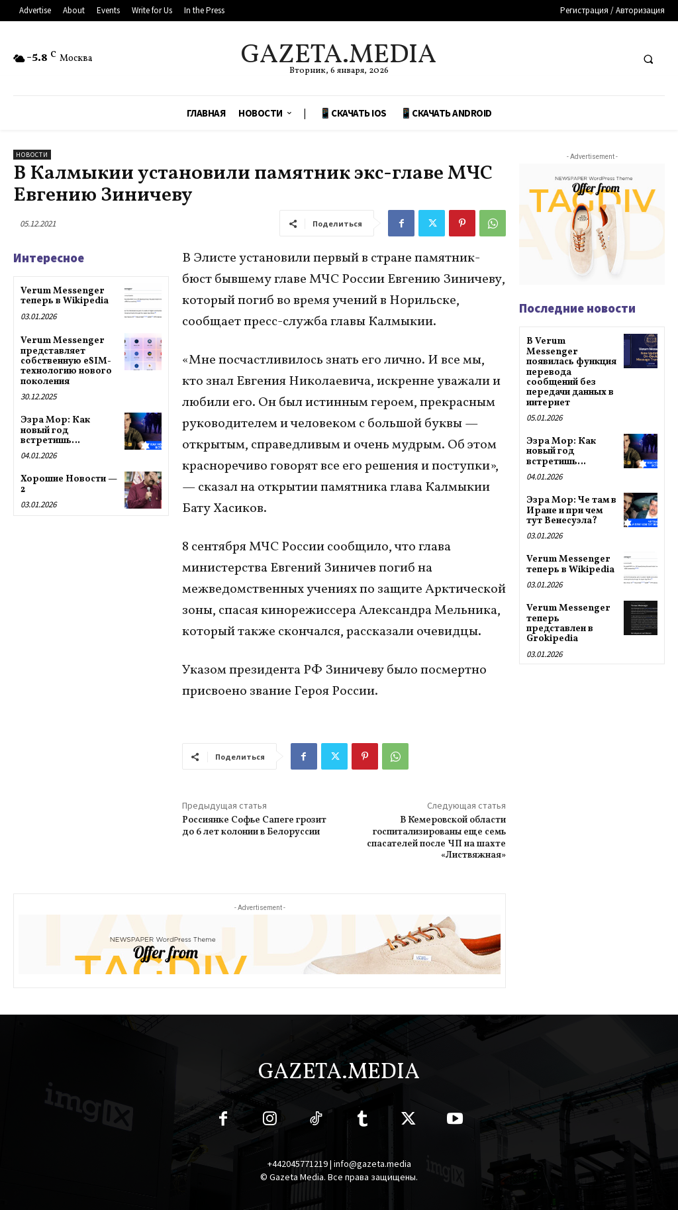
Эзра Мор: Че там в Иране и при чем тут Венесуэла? (571, 510)
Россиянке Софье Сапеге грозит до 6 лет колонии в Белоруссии (254, 826)
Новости (32, 155)
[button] (648, 59)
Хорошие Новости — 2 (69, 484)
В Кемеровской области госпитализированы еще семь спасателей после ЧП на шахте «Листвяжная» (436, 838)
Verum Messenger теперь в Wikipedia (66, 296)
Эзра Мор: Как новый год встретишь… (55, 430)
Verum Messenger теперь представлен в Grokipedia (568, 623)
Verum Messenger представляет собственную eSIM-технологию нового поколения (66, 361)
